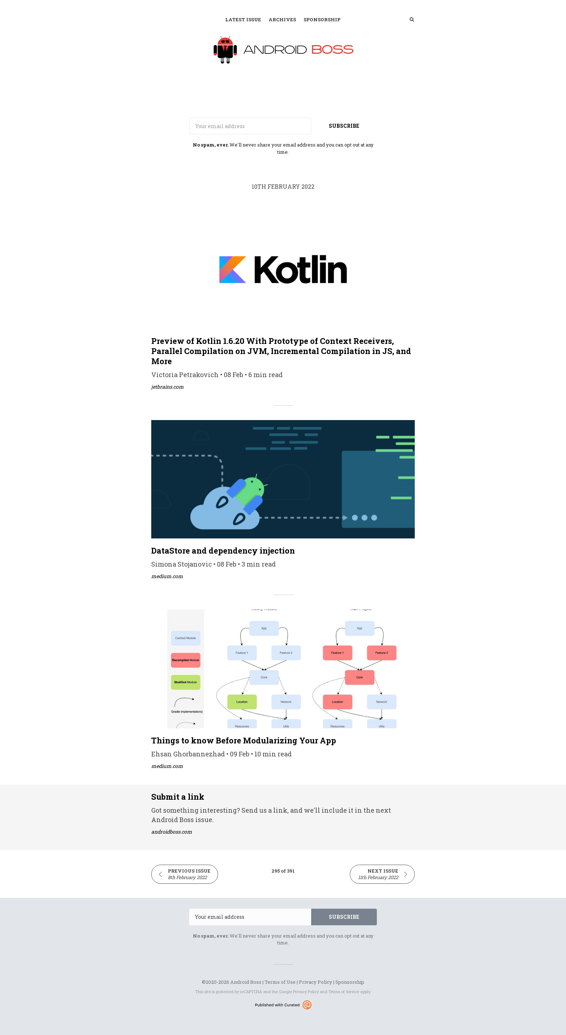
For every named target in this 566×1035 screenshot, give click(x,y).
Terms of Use (280, 982)
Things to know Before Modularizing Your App (243, 740)
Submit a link (177, 796)
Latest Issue (243, 19)
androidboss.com (171, 831)
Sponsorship (322, 19)
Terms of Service (343, 991)
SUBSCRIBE (344, 125)
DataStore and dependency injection (223, 550)
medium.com (167, 576)
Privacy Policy (315, 982)
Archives (282, 19)
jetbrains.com (167, 386)
